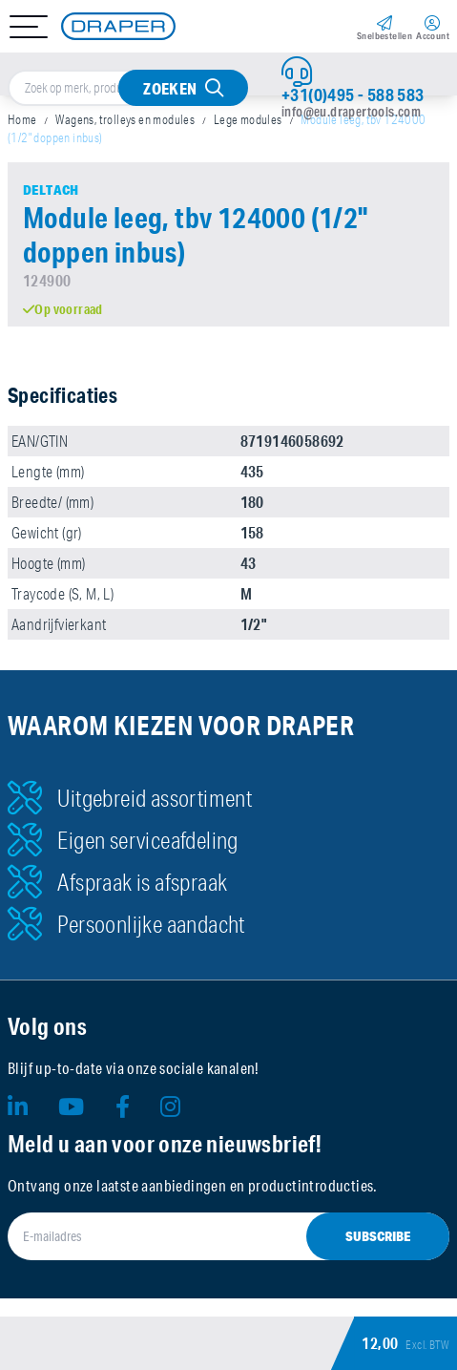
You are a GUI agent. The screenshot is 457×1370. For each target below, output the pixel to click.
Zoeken (170, 88)
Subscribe (377, 1236)
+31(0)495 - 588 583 (353, 94)
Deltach (51, 190)
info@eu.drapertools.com (351, 111)
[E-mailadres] (228, 1236)
